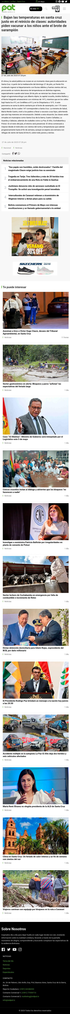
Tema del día (8, 961)
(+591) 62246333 (27, 989)
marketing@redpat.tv (30, 996)
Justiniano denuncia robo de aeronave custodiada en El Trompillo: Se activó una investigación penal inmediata (34, 188)
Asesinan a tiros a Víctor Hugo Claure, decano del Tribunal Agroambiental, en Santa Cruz (30, 332)
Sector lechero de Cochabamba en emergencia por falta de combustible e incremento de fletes (30, 596)
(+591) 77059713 (29, 993)
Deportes (6, 968)
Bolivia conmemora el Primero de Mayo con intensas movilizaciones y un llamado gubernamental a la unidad (34, 207)
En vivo (34, 9)
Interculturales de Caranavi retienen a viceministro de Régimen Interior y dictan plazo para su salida (34, 197)
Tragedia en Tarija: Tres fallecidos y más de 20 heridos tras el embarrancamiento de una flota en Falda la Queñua (36, 178)
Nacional (7, 148)
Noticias (18, 148)
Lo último (5, 2)
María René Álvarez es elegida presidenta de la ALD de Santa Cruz (34, 806)
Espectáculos (8, 972)
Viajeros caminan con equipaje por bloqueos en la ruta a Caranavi (33, 909)
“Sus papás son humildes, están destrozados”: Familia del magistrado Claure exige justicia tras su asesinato (35, 169)
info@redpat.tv (9, 1000)
